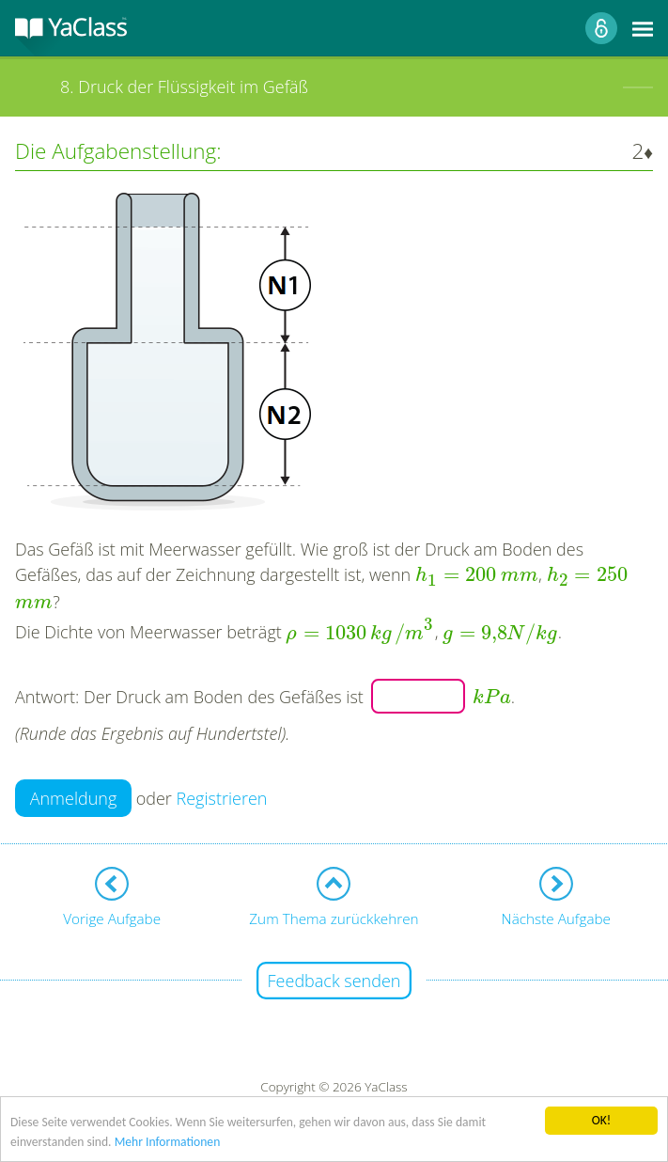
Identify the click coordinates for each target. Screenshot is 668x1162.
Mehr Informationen (168, 1144)
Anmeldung (73, 798)
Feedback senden (334, 980)
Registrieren (222, 798)
